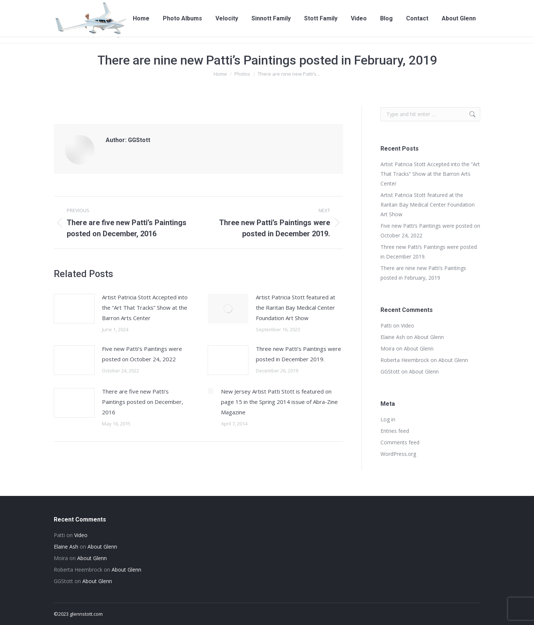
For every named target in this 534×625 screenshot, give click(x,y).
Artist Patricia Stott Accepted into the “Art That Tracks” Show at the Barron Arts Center (145, 307)
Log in (387, 419)
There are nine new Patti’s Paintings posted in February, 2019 (423, 272)
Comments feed (399, 442)
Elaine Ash (392, 337)
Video (407, 325)
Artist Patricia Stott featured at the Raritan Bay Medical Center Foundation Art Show (295, 307)
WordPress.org (398, 453)
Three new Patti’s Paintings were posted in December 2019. (298, 354)
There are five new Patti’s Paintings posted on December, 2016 (142, 402)
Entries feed (394, 430)
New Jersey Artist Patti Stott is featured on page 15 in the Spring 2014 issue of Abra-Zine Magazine (279, 402)
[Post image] (74, 308)
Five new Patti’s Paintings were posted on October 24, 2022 (142, 354)
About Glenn (429, 337)
